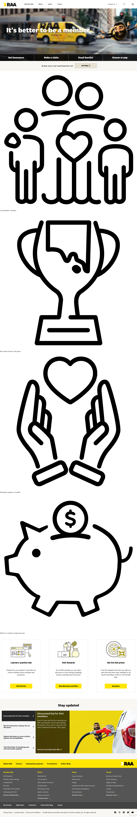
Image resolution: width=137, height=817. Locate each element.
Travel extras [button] (110, 792)
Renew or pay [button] (120, 57)
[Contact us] (112, 4)
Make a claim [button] (51, 57)
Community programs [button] (34, 764)
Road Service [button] (85, 57)
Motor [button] (41, 4)
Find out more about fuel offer (48, 749)
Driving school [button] (42, 786)
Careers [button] (19, 764)
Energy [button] (74, 782)
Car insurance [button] (42, 779)
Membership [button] (28, 4)
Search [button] (60, 805)
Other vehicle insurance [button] (45, 782)
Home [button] (50, 4)
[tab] (19, 716)
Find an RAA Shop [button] (47, 805)
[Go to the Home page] (12, 4)
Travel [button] (59, 4)
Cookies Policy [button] (19, 812)
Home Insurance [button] (77, 776)
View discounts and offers (68, 686)
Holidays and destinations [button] (114, 786)
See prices (116, 686)
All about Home (77, 795)
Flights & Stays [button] (111, 782)
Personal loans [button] (77, 792)
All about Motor (43, 798)
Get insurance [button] (16, 57)
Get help (85, 66)
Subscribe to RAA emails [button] (11, 789)
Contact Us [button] (32, 805)
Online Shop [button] (66, 764)
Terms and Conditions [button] (33, 812)
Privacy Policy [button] (8, 812)
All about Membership (10, 795)
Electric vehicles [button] (43, 792)
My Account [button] (7, 805)
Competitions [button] (7, 782)
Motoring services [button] (43, 789)
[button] (124, 4)
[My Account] (133, 4)
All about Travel (111, 795)
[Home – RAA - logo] (127, 765)
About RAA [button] (7, 764)
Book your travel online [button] (113, 776)
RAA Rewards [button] (7, 776)
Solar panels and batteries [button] (80, 789)
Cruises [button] (108, 789)
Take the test (21, 686)
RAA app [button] (6, 786)
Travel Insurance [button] (111, 779)
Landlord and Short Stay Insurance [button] (83, 786)
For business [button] (52, 764)
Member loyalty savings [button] (11, 779)
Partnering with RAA (10, 792)
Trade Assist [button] (76, 779)
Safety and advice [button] (43, 795)
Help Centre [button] (20, 805)
